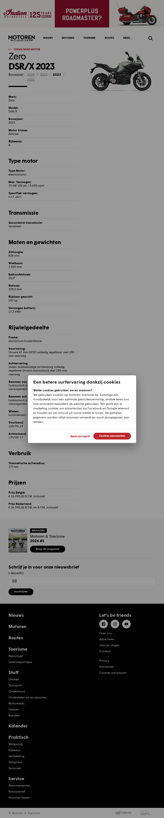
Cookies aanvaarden (112, 435)
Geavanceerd (80, 436)
